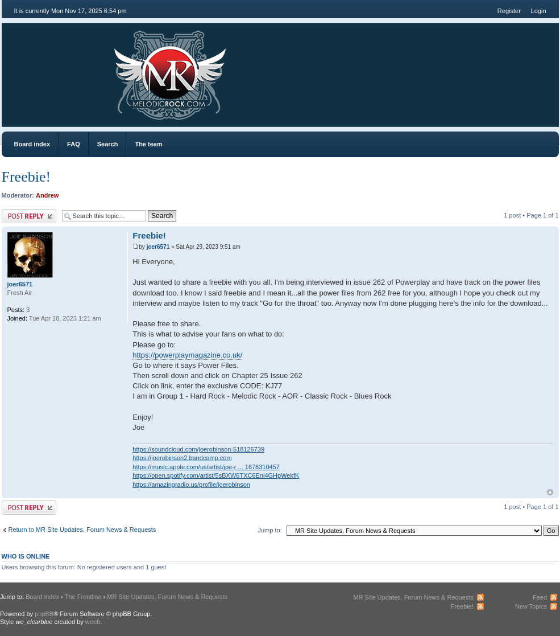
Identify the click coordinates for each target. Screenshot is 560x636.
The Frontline (83, 596)
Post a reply (29, 216)
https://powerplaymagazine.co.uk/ (187, 355)
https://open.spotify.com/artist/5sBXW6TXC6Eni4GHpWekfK (215, 475)
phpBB (44, 613)
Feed (540, 597)
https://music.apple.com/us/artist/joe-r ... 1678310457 (206, 466)
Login (538, 10)
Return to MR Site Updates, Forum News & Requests (82, 529)
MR (65, 68)
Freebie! (26, 177)
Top (550, 492)
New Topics (531, 606)
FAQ (73, 144)
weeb (92, 621)
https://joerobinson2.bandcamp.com (181, 457)
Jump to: (270, 530)
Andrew (47, 195)
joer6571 (158, 247)
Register (509, 10)
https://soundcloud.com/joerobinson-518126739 (198, 449)
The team (148, 144)
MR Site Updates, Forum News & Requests (167, 596)
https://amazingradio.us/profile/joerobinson (191, 484)
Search (107, 144)
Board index (32, 144)
